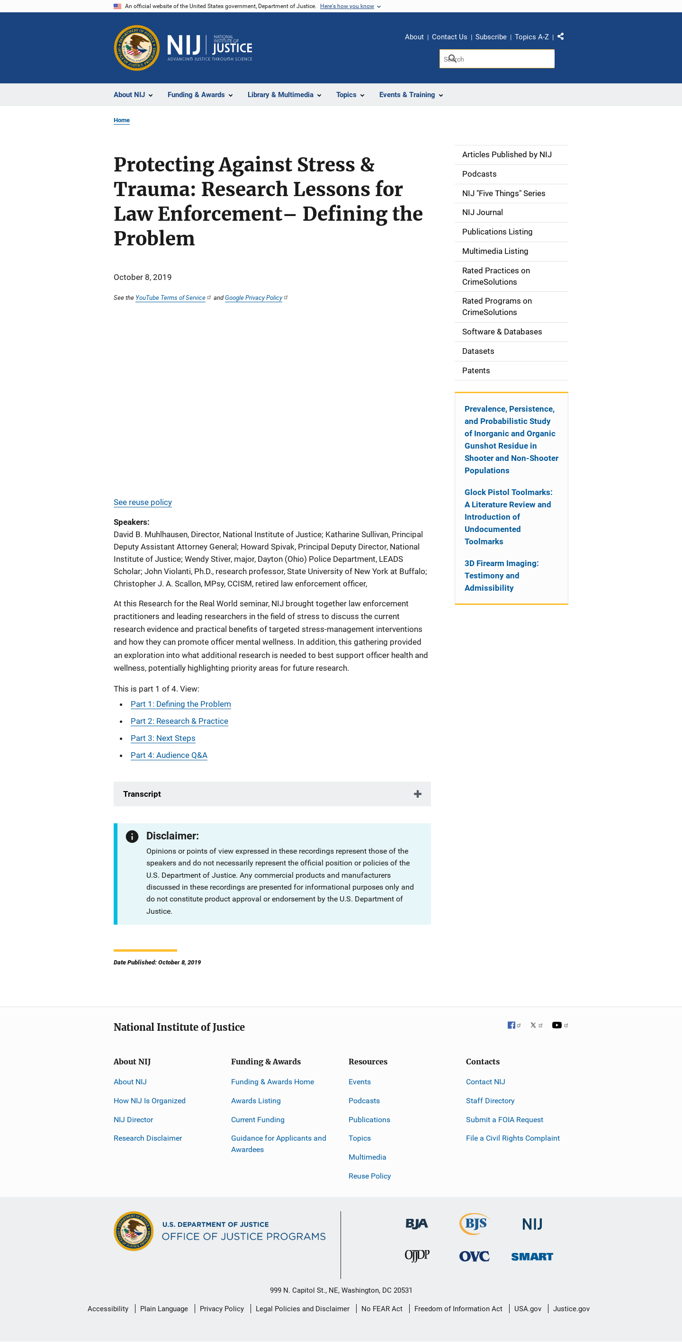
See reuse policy (143, 502)
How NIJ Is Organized (150, 1100)
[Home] (210, 48)
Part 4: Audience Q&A (169, 755)
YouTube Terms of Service (173, 297)
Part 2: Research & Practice (179, 721)
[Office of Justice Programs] (137, 48)
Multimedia (367, 1157)
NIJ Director (133, 1119)
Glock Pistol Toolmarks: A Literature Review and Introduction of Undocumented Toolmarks (509, 516)
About (414, 37)
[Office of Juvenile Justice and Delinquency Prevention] (417, 1258)
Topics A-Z (532, 37)
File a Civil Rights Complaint (513, 1138)
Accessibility (108, 1309)
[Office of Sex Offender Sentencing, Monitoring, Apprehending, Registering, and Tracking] (532, 1254)
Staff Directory (490, 1100)
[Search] (497, 58)
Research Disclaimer (148, 1138)
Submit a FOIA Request (504, 1119)
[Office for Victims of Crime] (474, 1256)
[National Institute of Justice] (532, 1220)
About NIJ (130, 1081)
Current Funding (258, 1119)
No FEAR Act (382, 1309)
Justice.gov (571, 1309)
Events (360, 1081)
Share (564, 38)
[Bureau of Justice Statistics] (474, 1230)
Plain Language (164, 1309)
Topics (360, 1138)
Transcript (142, 794)
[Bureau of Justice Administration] (417, 1219)
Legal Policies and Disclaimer (303, 1309)
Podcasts (364, 1100)
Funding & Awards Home (272, 1081)
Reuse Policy (370, 1175)
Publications (369, 1119)
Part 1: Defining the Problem (181, 704)
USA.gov (527, 1309)
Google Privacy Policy (257, 297)
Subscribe (491, 37)
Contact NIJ (485, 1081)
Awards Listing (256, 1100)
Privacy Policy (222, 1309)
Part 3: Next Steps (163, 738)
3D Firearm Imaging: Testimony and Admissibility (502, 575)
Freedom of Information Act (458, 1309)
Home (122, 120)
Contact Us (449, 37)
